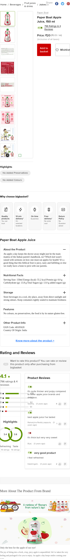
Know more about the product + (35, 340)
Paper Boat (42, 12)
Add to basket (44, 50)
